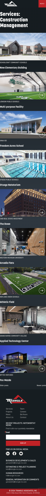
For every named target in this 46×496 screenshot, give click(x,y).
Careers (23, 412)
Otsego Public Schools (9, 180)
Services (9, 409)
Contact (23, 417)
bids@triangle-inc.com (14, 469)
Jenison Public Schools (9, 102)
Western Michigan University (12, 258)
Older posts (4, 385)
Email (8, 432)
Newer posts (41, 385)
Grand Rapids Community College (13, 336)
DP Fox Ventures (6, 375)
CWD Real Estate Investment (11, 219)
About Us (9, 417)
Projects (9, 412)
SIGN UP (23, 443)
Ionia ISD (3, 141)
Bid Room (23, 415)
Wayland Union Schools (9, 297)
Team (22, 409)
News (8, 415)
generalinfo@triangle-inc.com (16, 463)
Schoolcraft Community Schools (13, 63)
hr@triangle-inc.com (13, 476)
